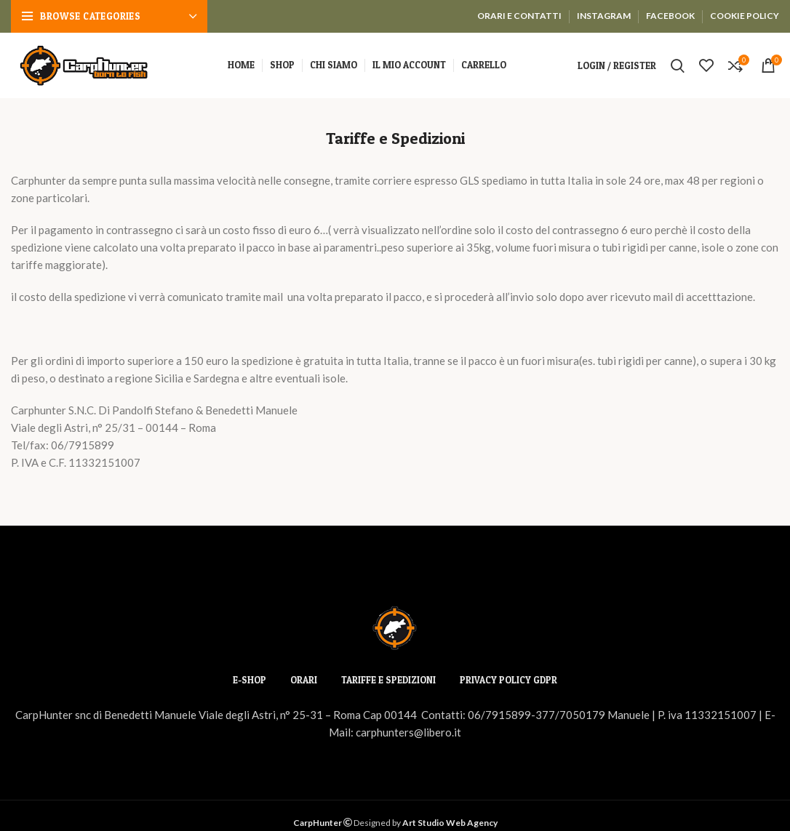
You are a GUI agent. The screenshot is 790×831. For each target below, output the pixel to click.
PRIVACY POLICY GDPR (508, 680)
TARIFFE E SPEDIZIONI (388, 680)
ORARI (303, 680)
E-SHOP (249, 680)
